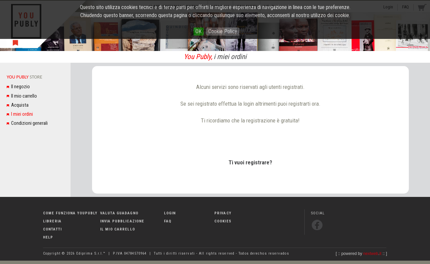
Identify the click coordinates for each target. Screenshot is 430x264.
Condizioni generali (29, 123)
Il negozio (20, 87)
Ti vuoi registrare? (250, 162)
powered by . (361, 253)
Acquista (20, 105)
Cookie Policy (222, 31)
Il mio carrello (24, 96)
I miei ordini (22, 114)
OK (199, 31)
